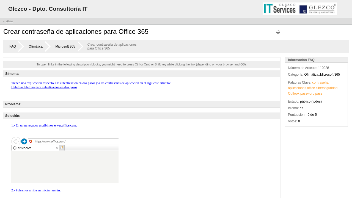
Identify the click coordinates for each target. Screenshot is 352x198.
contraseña (320, 82)
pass (318, 93)
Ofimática (36, 46)
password (307, 93)
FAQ (12, 46)
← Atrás (7, 21)
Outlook (293, 93)
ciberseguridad (326, 88)
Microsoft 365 (65, 46)
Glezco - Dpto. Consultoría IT (47, 9)
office (311, 88)
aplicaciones (297, 88)
